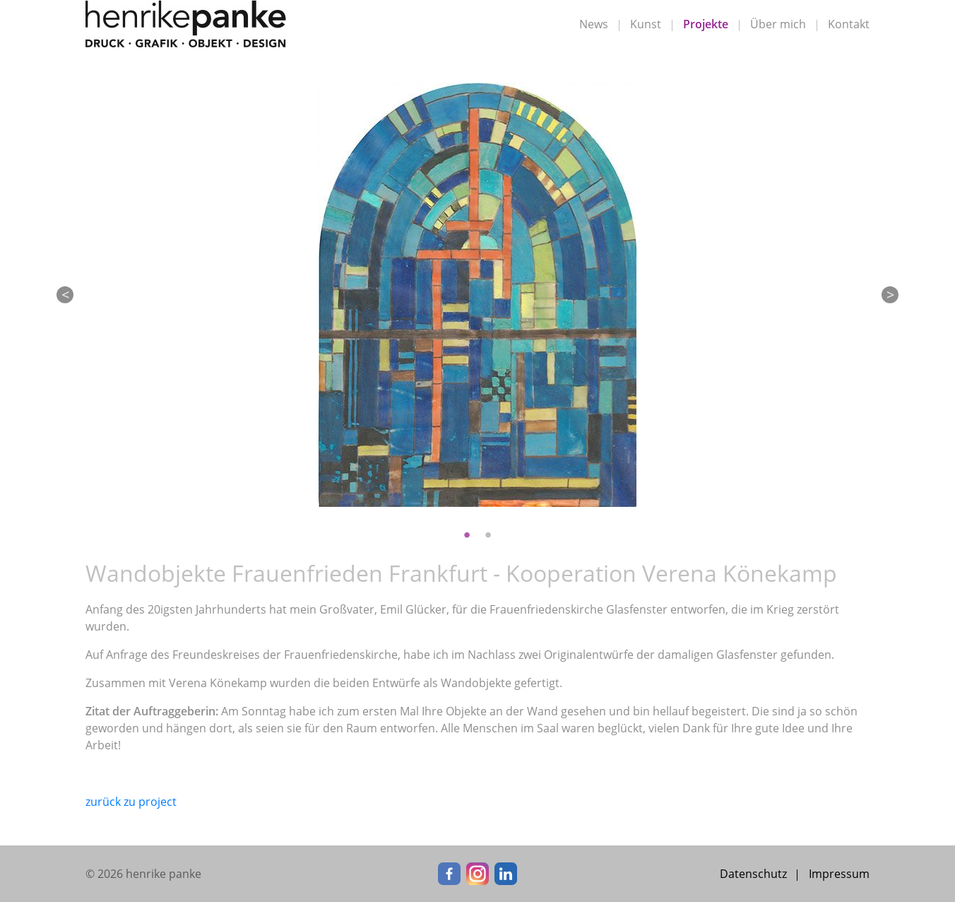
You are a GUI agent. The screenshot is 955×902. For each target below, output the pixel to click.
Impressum (839, 874)
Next (890, 294)
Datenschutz (753, 874)
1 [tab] (467, 535)
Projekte (705, 24)
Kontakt (849, 24)
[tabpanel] (477, 295)
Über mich (778, 24)
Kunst (645, 24)
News (593, 24)
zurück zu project (131, 801)
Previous (65, 294)
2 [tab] (488, 535)
